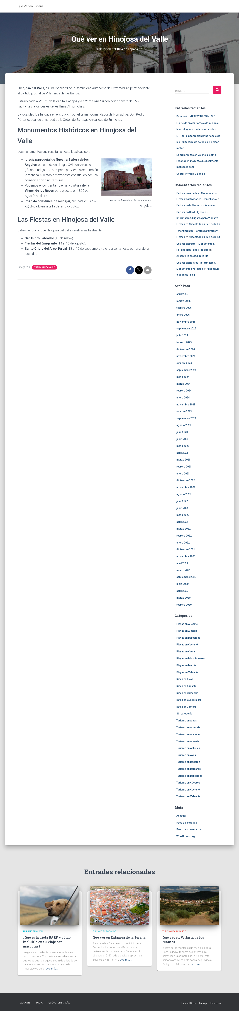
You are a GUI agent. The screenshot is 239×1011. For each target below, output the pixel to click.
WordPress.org (185, 836)
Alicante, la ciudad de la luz (205, 223)
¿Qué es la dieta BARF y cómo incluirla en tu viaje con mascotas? (47, 941)
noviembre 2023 (185, 404)
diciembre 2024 (185, 349)
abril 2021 (182, 563)
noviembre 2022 (185, 487)
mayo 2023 (182, 445)
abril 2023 (182, 452)
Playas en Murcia (186, 665)
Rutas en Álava (184, 679)
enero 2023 (183, 473)
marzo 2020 (183, 597)
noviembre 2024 (185, 356)
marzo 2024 (183, 383)
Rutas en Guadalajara (188, 699)
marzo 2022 (183, 528)
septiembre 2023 (186, 418)
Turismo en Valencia (188, 796)
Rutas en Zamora (186, 706)
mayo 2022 (182, 514)
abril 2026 (182, 294)
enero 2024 (183, 397)
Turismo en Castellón (188, 789)
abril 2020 (182, 590)
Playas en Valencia (187, 672)
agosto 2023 (183, 425)
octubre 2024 (184, 363)
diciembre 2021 (185, 549)
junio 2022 (182, 507)
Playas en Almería (186, 630)
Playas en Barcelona (188, 637)
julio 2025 (182, 335)
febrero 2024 (184, 390)
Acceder (181, 815)
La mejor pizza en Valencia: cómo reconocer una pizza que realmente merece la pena (197, 160)
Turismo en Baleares (188, 768)
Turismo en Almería (187, 741)
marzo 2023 (183, 459)
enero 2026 (183, 314)
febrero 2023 (184, 466)
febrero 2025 (184, 342)
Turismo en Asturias (188, 748)
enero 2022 (183, 542)
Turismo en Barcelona (189, 775)
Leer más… (52, 968)
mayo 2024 (182, 376)
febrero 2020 (184, 604)
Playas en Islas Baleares (190, 658)
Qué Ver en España (59, 1002)
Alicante (25, 1002)
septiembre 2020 (186, 577)
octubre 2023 (184, 411)
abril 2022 (182, 521)
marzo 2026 (183, 300)
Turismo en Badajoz (44, 267)
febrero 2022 (184, 535)
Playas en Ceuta (185, 651)
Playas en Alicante (187, 623)
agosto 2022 (183, 494)
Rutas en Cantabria (187, 692)
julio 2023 (182, 432)
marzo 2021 (183, 570)
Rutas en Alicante (186, 686)
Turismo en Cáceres (188, 782)
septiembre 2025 (186, 328)
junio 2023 (182, 438)
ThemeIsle (215, 1003)
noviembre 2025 (185, 321)
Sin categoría (184, 713)
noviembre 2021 (185, 556)
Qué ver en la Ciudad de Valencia (195, 205)
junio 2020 (182, 583)
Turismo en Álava (186, 720)
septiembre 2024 (186, 369)
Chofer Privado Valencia (190, 173)
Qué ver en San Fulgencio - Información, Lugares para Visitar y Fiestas (197, 217)
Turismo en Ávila (186, 755)
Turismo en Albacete (188, 727)
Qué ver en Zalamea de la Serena (119, 937)
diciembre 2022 (185, 480)
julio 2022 (182, 501)
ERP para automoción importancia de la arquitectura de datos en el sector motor (198, 141)
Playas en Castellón (187, 644)
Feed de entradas (186, 822)
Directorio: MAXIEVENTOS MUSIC (195, 116)
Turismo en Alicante (188, 734)
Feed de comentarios (189, 829)
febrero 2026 (184, 307)
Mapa (39, 1002)
